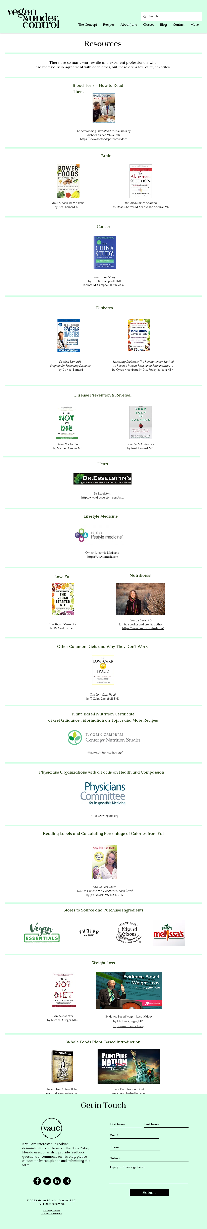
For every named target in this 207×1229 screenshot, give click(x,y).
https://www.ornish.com (102, 556)
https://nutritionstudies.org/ (105, 752)
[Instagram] (67, 1181)
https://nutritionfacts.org (129, 1026)
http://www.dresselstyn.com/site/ (102, 497)
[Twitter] (47, 1181)
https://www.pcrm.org (104, 815)
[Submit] (149, 1192)
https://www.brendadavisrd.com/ (143, 628)
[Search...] (171, 16)
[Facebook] (37, 1181)
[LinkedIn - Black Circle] (57, 1181)
